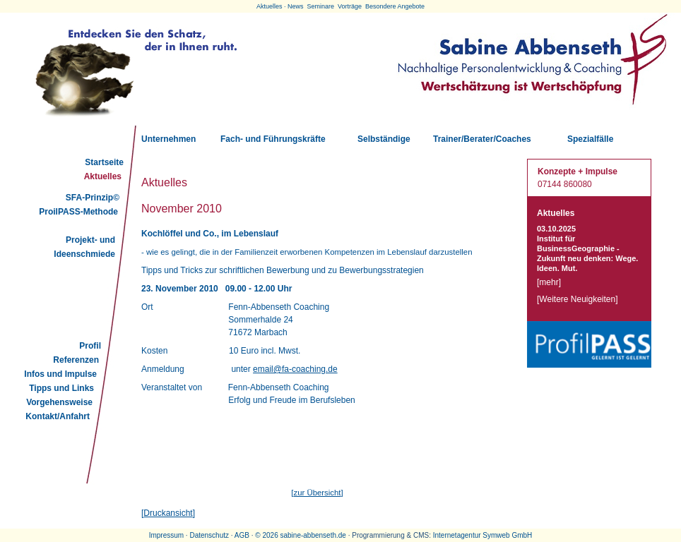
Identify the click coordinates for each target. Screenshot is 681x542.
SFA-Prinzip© (92, 198)
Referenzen (76, 360)
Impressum (166, 535)
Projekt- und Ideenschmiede (84, 247)
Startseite (104, 162)
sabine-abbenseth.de (312, 535)
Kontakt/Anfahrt (57, 416)
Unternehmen (168, 139)
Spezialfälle (590, 139)
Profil (90, 346)
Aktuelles (103, 176)
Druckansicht (167, 513)
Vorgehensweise (59, 402)
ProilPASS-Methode (78, 212)
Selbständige (383, 139)
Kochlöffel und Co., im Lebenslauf (209, 234)
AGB (242, 535)
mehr (548, 282)
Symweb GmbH (507, 535)
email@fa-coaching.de (295, 369)
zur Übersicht (316, 492)
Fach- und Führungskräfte (273, 139)
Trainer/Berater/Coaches (482, 139)
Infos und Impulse (60, 374)
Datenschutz (209, 535)
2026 (270, 535)
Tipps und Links (61, 388)
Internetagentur (457, 535)
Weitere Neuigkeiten (577, 299)
